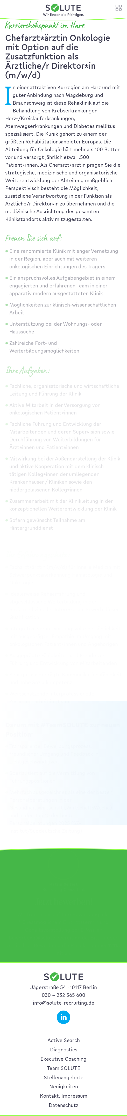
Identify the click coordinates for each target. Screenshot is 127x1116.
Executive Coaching (63, 1059)
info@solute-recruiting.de (63, 1002)
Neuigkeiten (63, 1086)
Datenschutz (63, 1105)
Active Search (63, 1040)
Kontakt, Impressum (63, 1095)
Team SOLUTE (63, 1068)
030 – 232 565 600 (63, 995)
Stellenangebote (63, 1077)
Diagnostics (63, 1049)
